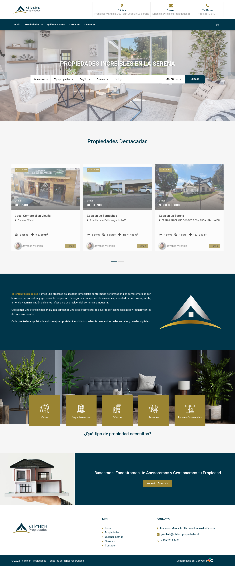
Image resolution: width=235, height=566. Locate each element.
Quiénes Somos (56, 24)
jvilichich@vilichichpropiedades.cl (180, 534)
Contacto (89, 24)
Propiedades (31, 24)
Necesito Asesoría (157, 483)
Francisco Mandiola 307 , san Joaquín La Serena (187, 528)
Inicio (17, 24)
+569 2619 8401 (170, 540)
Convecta (204, 560)
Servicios (74, 24)
